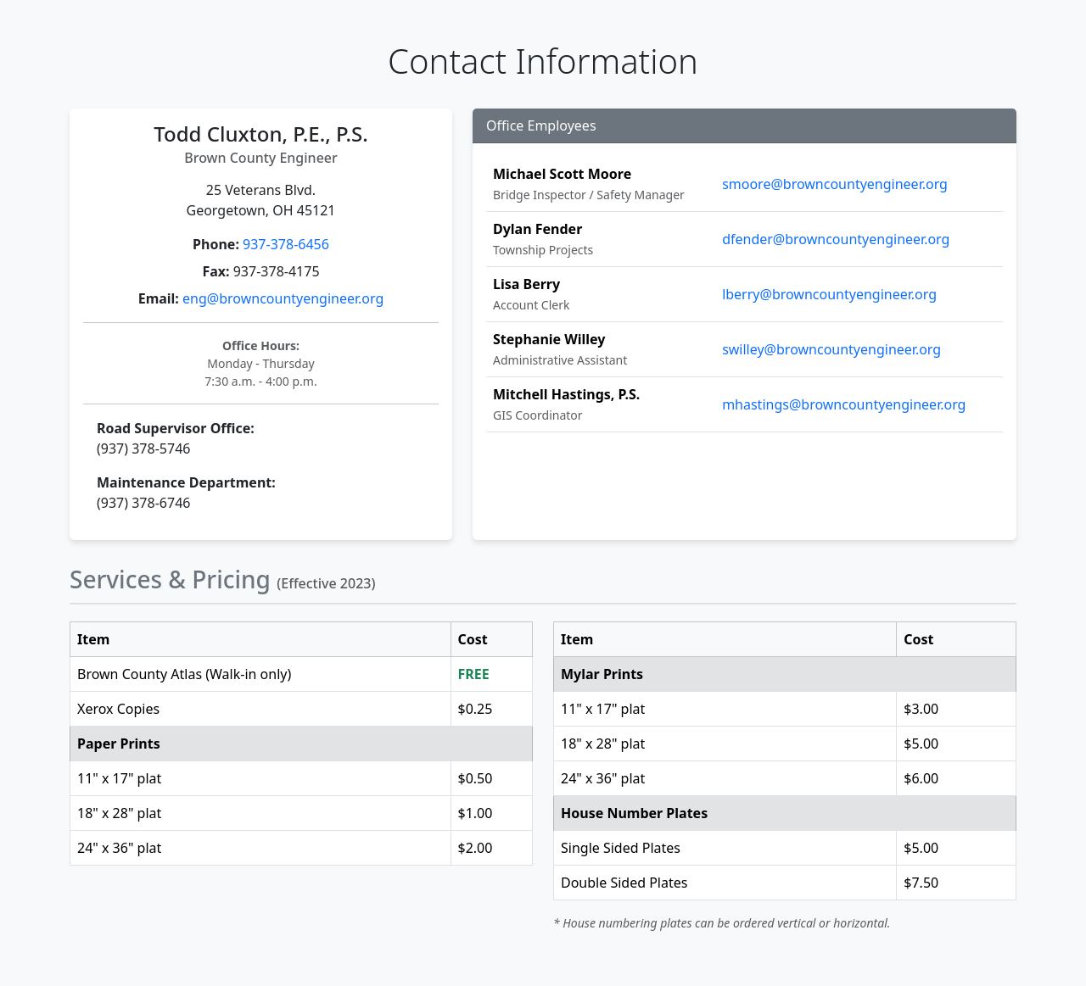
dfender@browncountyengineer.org (835, 239)
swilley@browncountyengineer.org (831, 349)
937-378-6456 (286, 244)
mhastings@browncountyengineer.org (844, 404)
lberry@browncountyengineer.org (829, 294)
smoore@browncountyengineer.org (835, 184)
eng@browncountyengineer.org (282, 298)
